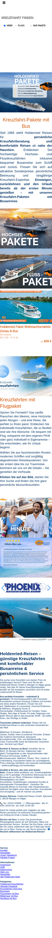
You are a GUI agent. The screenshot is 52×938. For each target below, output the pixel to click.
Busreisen (5, 891)
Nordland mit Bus (8, 898)
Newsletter (5, 853)
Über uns (4, 872)
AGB (2, 867)
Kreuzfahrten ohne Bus (11, 889)
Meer (10, 25)
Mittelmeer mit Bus (9, 896)
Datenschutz (6, 869)
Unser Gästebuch (8, 855)
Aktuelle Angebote (8, 886)
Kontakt (3, 850)
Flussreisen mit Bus (9, 893)
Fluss (21, 25)
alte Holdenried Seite (10, 877)
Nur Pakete (39, 25)
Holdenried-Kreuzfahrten (11, 884)
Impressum (5, 865)
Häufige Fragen (7, 857)
